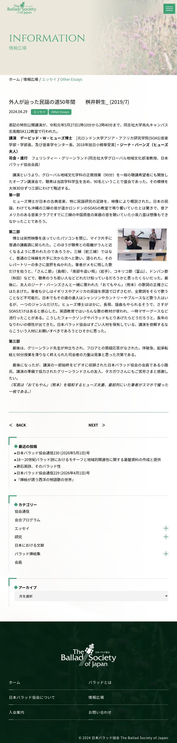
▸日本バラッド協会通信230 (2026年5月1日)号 (52, 453)
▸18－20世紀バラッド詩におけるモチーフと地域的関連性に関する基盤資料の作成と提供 (88, 459)
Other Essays (71, 79)
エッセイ (49, 79)
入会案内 (16, 712)
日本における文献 (29, 545)
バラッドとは (100, 682)
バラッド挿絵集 (27, 553)
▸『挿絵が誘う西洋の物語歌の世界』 (45, 479)
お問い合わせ (100, 712)
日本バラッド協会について (32, 697)
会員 (18, 562)
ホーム (14, 79)
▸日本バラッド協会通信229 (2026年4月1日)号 (52, 473)
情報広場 (31, 79)
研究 (18, 537)
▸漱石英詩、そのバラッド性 (38, 466)
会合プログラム (27, 519)
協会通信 (22, 511)
